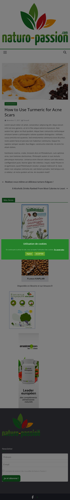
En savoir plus (59, 250)
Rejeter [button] (29, 254)
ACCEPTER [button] (39, 254)
